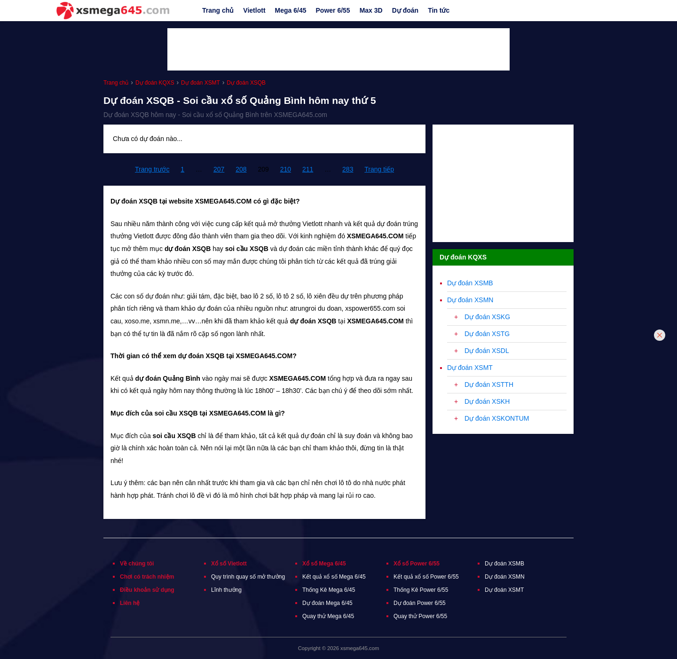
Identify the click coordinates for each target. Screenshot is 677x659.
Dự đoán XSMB (470, 283)
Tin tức (438, 10)
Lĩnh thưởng (226, 590)
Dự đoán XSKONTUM (496, 418)
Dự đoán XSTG (487, 333)
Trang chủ (218, 10)
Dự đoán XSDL (486, 350)
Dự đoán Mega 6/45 (327, 603)
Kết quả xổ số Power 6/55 (426, 576)
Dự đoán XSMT (470, 367)
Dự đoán (405, 10)
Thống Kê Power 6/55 (421, 590)
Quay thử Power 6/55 (420, 616)
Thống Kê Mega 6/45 (328, 590)
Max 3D (371, 10)
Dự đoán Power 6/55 (420, 603)
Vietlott (254, 10)
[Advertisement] (338, 49)
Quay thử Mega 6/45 (328, 616)
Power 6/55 (333, 10)
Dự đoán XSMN (470, 300)
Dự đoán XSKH (487, 401)
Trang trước (152, 169)
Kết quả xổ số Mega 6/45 (334, 576)
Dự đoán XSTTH (488, 384)
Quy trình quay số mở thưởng (248, 576)
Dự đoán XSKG (487, 317)
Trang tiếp (379, 169)
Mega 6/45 (291, 10)
